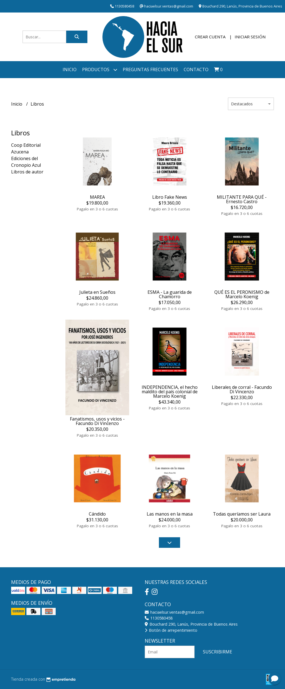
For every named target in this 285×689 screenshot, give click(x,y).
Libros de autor (27, 172)
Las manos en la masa (170, 514)
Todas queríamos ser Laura (242, 514)
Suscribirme (217, 652)
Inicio (70, 69)
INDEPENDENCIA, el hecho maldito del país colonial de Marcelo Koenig (170, 391)
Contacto (196, 69)
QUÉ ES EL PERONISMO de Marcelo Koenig (241, 294)
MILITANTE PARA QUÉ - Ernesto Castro (242, 199)
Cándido (97, 514)
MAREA (97, 197)
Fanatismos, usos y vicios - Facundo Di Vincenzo (97, 421)
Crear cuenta (210, 36)
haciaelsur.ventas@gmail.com (174, 612)
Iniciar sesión (250, 36)
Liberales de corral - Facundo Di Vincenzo (242, 389)
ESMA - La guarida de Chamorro (170, 294)
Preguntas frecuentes (150, 69)
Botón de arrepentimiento (171, 630)
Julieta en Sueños (97, 292)
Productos (99, 69)
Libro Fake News (169, 197)
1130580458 (159, 618)
